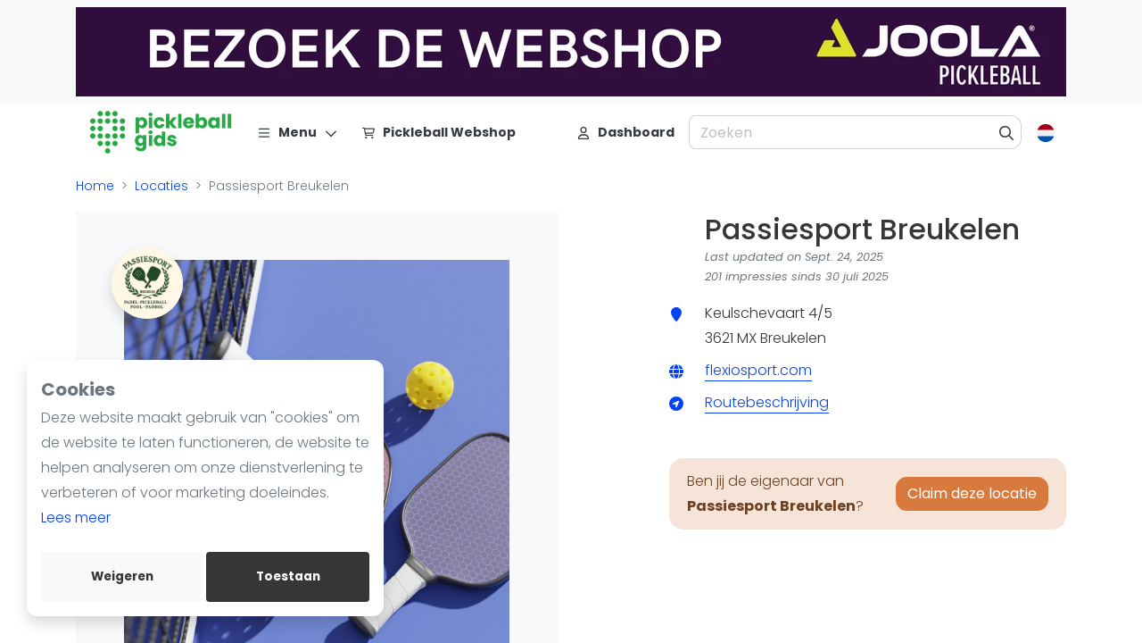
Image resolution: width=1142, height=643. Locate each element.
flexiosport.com (758, 370)
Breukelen (793, 338)
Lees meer (76, 517)
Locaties (161, 186)
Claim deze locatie (972, 493)
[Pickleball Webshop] (438, 132)
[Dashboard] (625, 132)
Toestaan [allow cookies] (288, 576)
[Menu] (297, 132)
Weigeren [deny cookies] (122, 576)
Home (95, 186)
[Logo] (161, 132)
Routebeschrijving (767, 402)
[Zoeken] (1007, 132)
